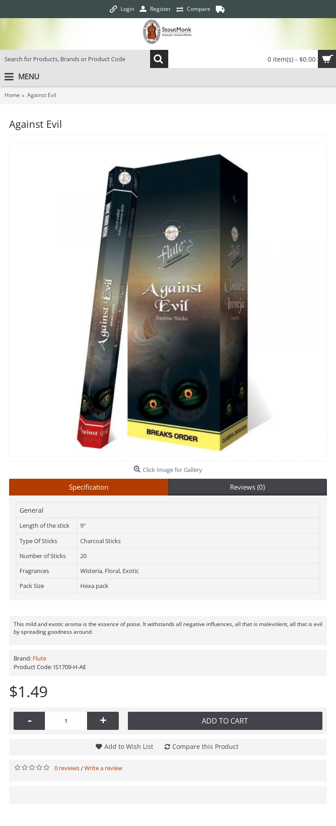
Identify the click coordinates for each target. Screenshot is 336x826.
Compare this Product (205, 746)
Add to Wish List (128, 746)
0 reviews (66, 768)
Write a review (103, 768)
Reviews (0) (247, 486)
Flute (39, 658)
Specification (88, 486)
